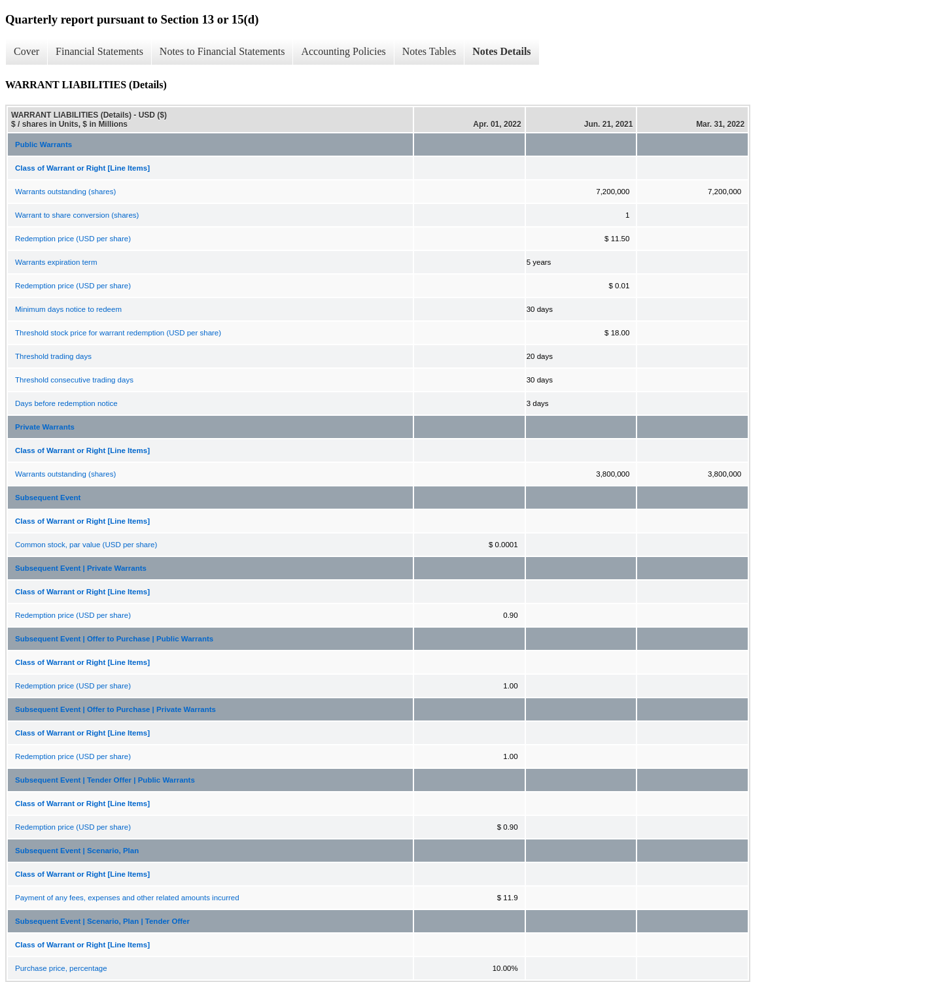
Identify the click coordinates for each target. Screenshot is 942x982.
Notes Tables (429, 51)
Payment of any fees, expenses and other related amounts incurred (127, 898)
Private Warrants (45, 427)
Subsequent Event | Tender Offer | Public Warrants (105, 780)
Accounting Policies (343, 51)
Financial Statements (99, 51)
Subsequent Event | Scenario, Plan (77, 851)
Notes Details (501, 51)
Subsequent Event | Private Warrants (81, 568)
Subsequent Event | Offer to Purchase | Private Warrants (115, 709)
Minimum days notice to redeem (68, 309)
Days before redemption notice (66, 403)
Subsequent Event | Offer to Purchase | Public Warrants (114, 639)
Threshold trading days (53, 356)
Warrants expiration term (56, 262)
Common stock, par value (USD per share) (86, 545)
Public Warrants (43, 144)
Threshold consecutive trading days (74, 380)
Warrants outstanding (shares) (65, 191)
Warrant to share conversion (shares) (77, 215)
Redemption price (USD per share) (73, 239)
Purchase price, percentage (61, 968)
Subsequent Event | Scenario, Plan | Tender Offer (102, 921)
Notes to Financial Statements (222, 51)
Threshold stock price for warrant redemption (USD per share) (118, 333)
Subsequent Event (47, 497)
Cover (26, 51)
